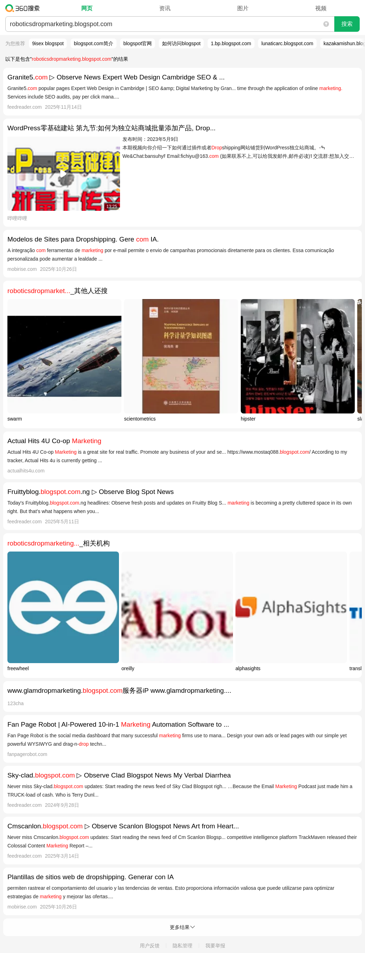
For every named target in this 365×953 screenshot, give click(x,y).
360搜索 (24, 8)
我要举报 (215, 945)
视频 (321, 8)
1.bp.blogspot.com (231, 43)
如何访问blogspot (181, 43)
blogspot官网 (137, 43)
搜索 (347, 24)
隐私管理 (182, 945)
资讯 (164, 8)
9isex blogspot (48, 43)
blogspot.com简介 (93, 43)
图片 (243, 8)
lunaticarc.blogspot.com (287, 43)
